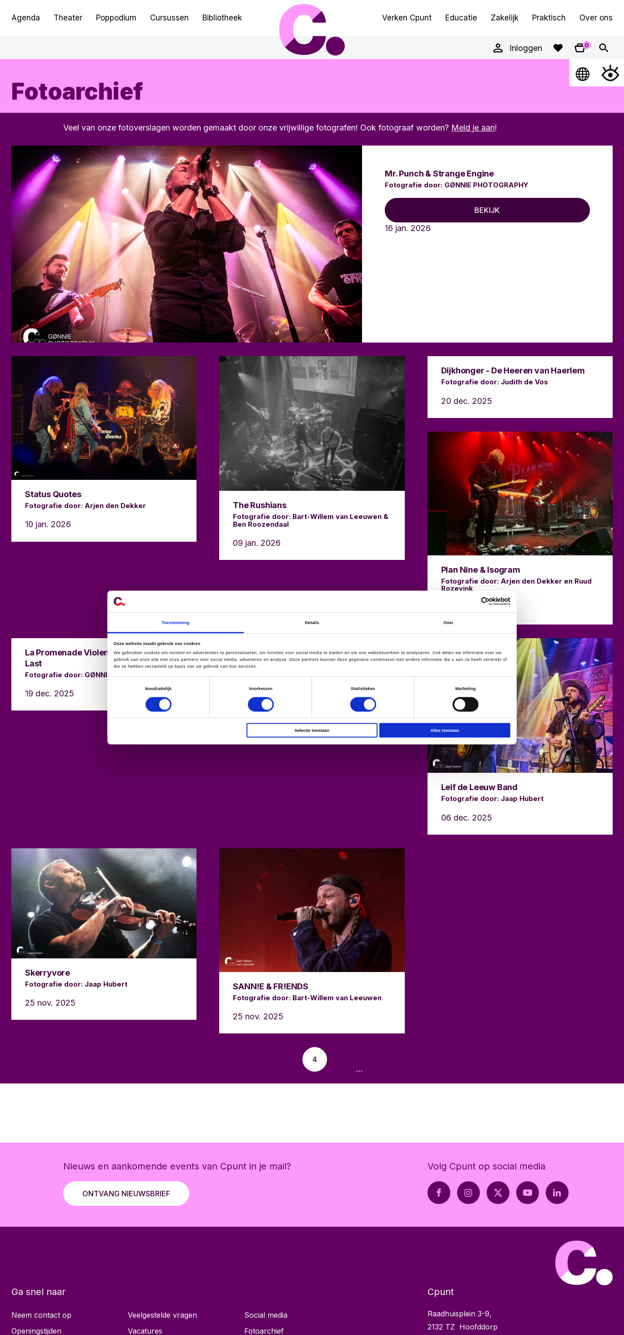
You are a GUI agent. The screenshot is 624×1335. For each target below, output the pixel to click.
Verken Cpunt (407, 17)
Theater (68, 17)
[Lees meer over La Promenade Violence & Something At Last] (103, 674)
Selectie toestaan (311, 730)
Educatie (461, 17)
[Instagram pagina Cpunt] (468, 1192)
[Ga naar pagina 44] (377, 1059)
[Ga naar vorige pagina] (187, 1059)
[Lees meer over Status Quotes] (103, 448)
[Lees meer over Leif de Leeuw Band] (520, 736)
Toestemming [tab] (175, 622)
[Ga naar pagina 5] (341, 1059)
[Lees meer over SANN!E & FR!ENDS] (311, 940)
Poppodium (116, 17)
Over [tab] (448, 622)
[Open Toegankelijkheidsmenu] (610, 72)
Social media (265, 1315)
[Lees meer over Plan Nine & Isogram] (520, 528)
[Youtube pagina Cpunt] (527, 1192)
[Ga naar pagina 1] (234, 1059)
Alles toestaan (444, 730)
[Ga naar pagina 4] (314, 1059)
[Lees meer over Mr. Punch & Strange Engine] (312, 244)
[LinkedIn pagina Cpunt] (557, 1192)
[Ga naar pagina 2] (261, 1059)
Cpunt (312, 29)
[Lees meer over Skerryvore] (103, 934)
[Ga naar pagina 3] (288, 1059)
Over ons (596, 17)
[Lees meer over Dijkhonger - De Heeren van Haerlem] (520, 387)
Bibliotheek (222, 17)
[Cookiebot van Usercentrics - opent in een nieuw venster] (470, 601)
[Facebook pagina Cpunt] (439, 1192)
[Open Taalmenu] (583, 72)
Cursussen (169, 17)
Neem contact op (41, 1315)
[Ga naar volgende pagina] (431, 1059)
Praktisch (549, 17)
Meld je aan (473, 127)
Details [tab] (312, 622)
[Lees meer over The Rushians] (311, 458)
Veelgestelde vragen (162, 1315)
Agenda (25, 17)
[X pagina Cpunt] (498, 1192)
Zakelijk (504, 17)
